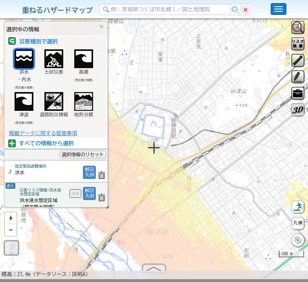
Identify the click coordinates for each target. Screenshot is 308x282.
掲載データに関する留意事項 (43, 133)
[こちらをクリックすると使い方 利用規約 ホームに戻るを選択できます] (278, 9)
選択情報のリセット (83, 154)
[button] (10, 221)
